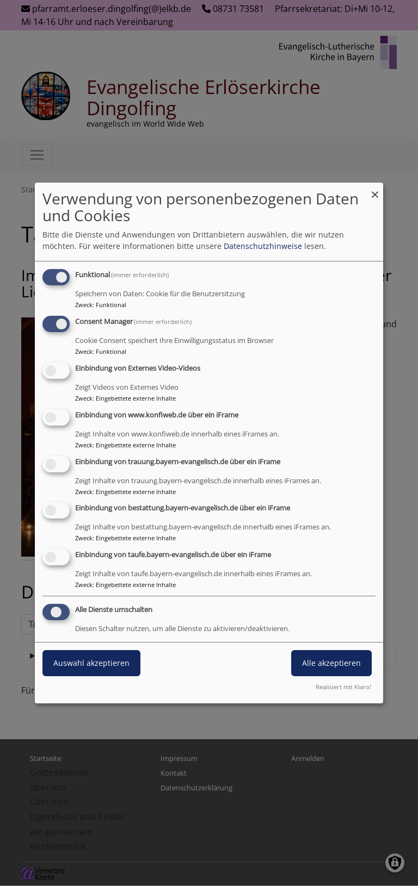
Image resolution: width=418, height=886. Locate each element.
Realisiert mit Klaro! (343, 687)
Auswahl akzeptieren (91, 663)
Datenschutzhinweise (263, 246)
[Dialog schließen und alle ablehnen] (375, 189)
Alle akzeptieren (331, 663)
